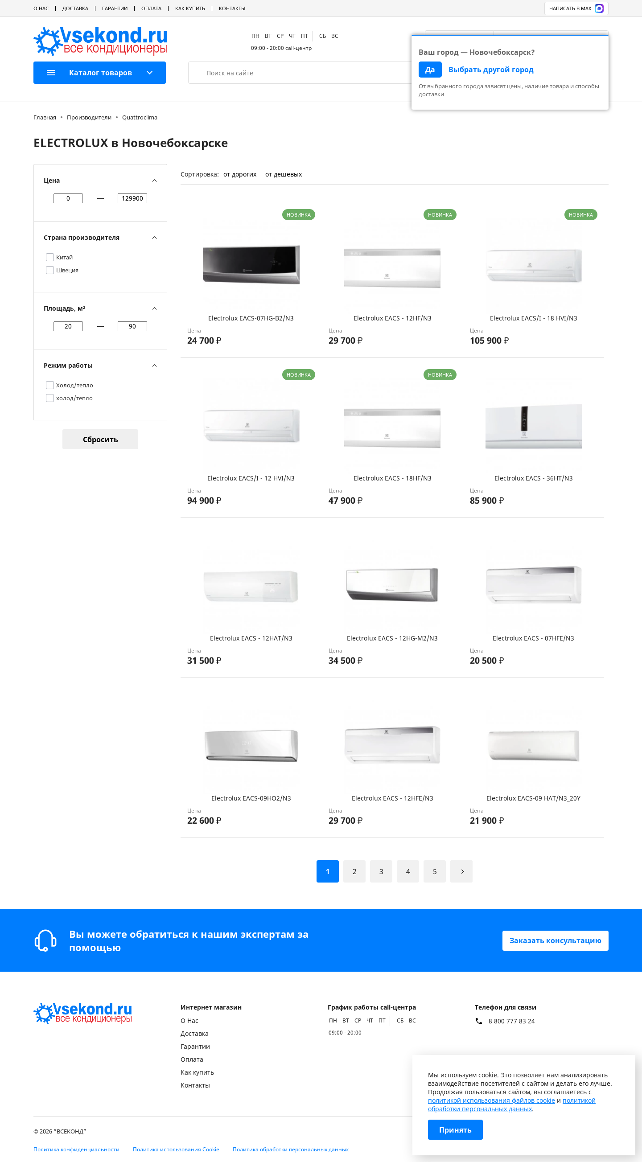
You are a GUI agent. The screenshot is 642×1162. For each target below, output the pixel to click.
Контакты (232, 8)
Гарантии (115, 8)
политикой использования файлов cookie (491, 1100)
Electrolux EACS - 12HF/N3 (393, 318)
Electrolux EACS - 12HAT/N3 (251, 638)
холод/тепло (74, 398)
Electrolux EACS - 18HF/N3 (393, 478)
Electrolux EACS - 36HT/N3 (533, 478)
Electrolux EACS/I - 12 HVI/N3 (251, 478)
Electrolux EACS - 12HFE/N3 (392, 798)
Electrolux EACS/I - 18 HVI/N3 (533, 318)
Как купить (190, 8)
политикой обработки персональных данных (512, 1104)
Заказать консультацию (555, 940)
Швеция (67, 270)
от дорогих (239, 174)
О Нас (41, 8)
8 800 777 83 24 (512, 1021)
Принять (455, 1130)
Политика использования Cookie (176, 1149)
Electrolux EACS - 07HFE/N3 (533, 638)
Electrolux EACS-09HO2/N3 (251, 798)
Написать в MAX (576, 8)
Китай (64, 257)
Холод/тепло (74, 385)
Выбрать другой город (491, 69)
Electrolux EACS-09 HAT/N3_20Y (533, 798)
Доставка (75, 8)
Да (430, 69)
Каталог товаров (89, 73)
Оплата (151, 8)
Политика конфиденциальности (76, 1149)
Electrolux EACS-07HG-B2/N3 (251, 318)
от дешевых (283, 174)
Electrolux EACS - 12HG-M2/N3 (392, 638)
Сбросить (100, 439)
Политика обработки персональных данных (291, 1149)
